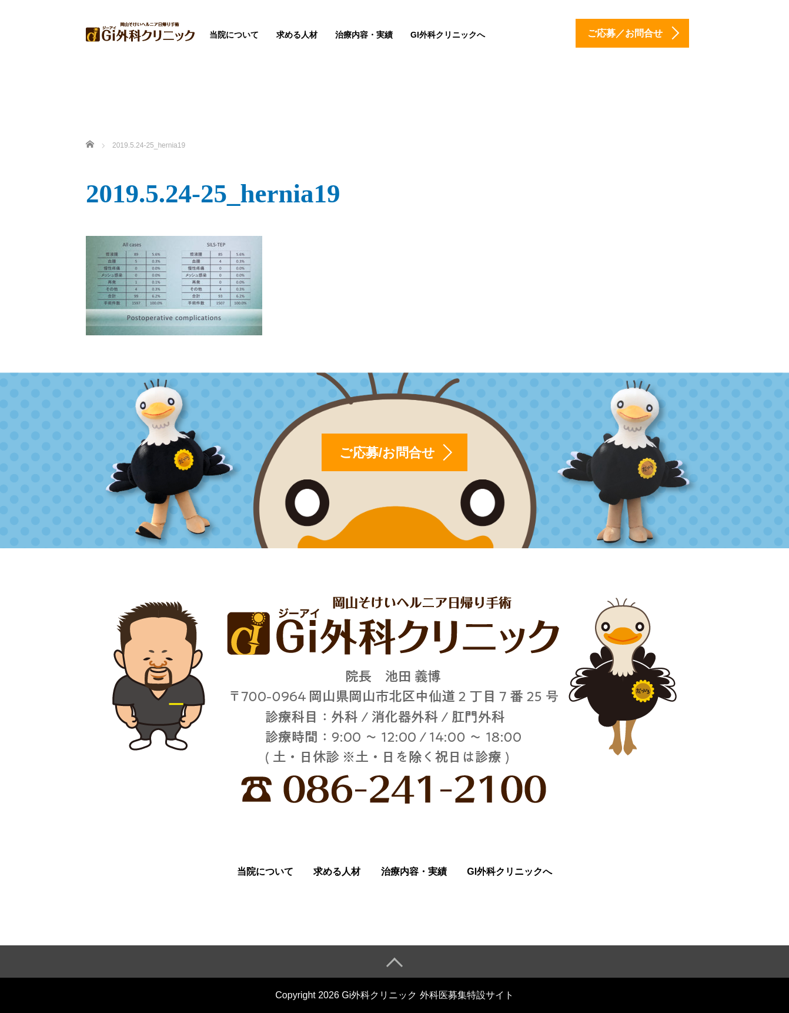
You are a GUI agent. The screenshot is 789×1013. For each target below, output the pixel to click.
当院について (234, 34)
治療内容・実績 (364, 34)
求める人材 (296, 34)
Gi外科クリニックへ (447, 34)
